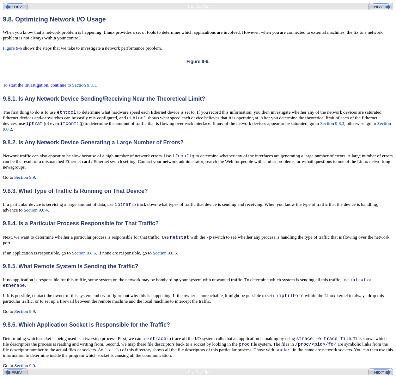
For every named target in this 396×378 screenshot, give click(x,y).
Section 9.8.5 (165, 253)
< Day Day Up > (198, 6)
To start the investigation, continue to (37, 85)
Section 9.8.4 (36, 210)
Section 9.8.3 (332, 123)
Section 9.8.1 (84, 85)
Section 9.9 (24, 177)
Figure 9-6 (12, 48)
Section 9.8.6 (84, 253)
